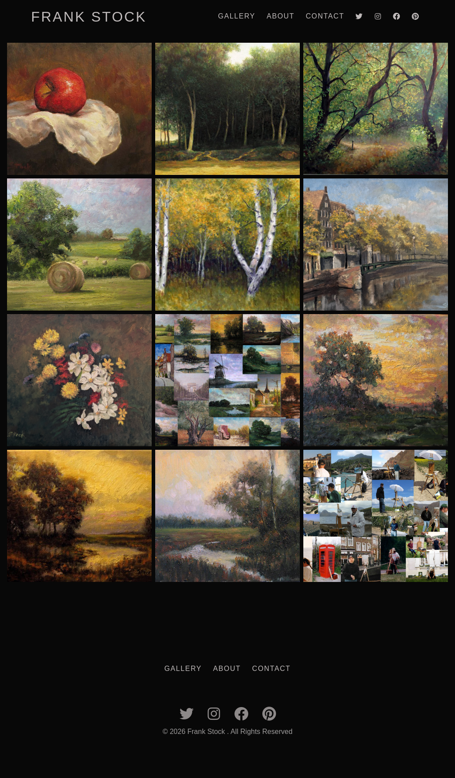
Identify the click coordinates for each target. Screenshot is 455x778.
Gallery (236, 16)
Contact (325, 16)
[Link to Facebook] (396, 16)
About (281, 16)
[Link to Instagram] (378, 16)
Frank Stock (88, 17)
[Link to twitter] (359, 16)
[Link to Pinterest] (415, 16)
